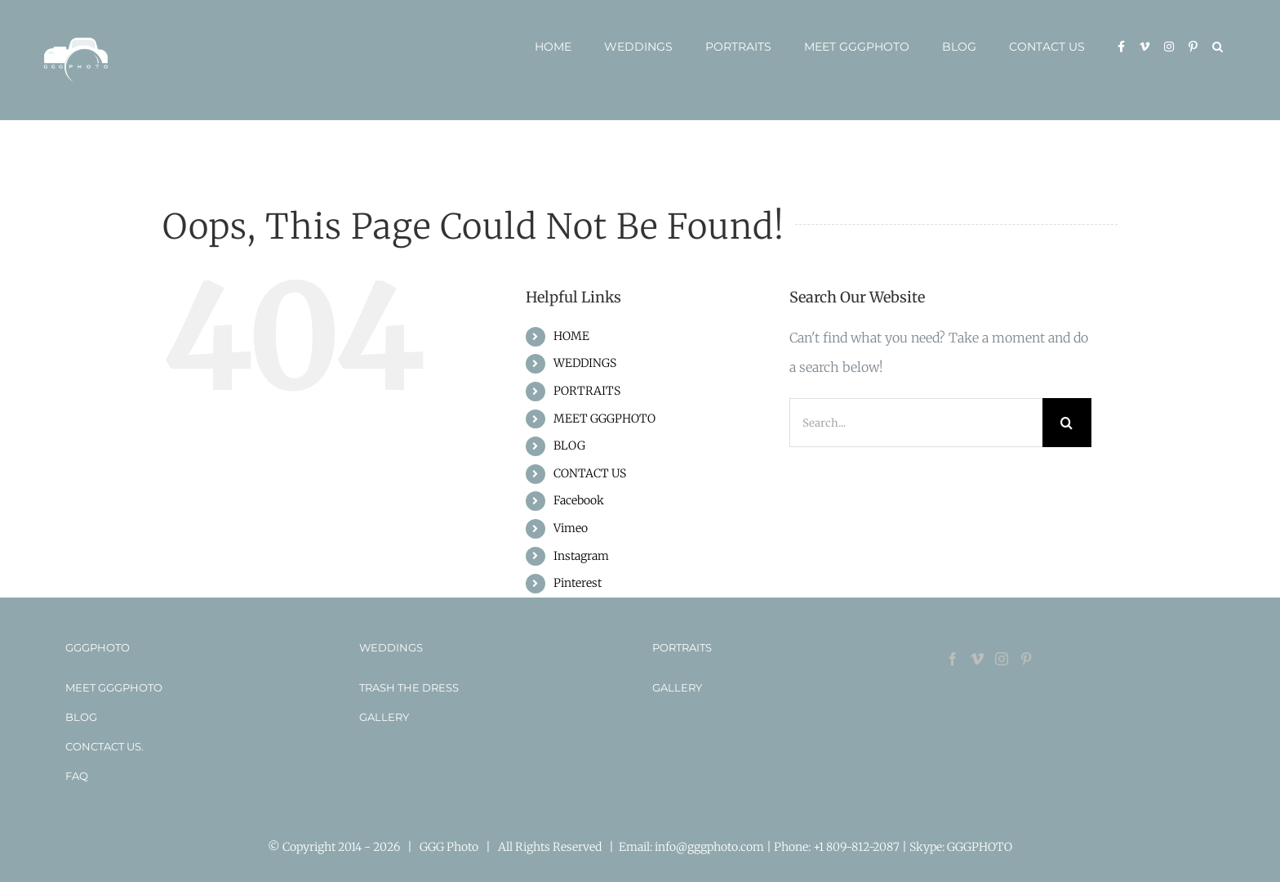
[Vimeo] (977, 658)
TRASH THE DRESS (409, 687)
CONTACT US (589, 473)
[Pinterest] (1026, 658)
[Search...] (915, 422)
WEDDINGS (584, 363)
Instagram (581, 555)
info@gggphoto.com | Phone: (734, 846)
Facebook (578, 500)
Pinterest (577, 582)
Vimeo (570, 528)
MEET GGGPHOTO (604, 418)
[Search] (1066, 422)
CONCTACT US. (104, 746)
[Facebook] (952, 658)
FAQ (76, 775)
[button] (1217, 46)
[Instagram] (1001, 658)
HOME (571, 336)
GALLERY (384, 716)
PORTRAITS (586, 390)
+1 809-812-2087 (857, 846)
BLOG (569, 445)
